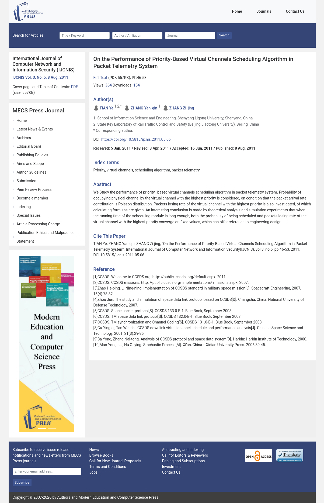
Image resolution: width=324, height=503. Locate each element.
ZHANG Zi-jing (181, 108)
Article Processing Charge (38, 224)
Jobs (93, 472)
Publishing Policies (32, 155)
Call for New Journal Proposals (115, 461)
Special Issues (29, 215)
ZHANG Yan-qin (144, 108)
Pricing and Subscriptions (183, 461)
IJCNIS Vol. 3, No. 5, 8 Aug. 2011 (40, 77)
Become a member (32, 198)
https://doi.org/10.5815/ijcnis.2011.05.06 (136, 139)
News (94, 449)
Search (224, 35)
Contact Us (296, 10)
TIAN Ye (106, 108)
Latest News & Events (35, 129)
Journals (264, 10)
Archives (24, 138)
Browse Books (101, 455)
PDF (74, 87)
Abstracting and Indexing (183, 449)
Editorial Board (29, 146)
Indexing (24, 207)
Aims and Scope (30, 163)
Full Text (100, 77)
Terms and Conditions (107, 466)
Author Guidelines (31, 172)
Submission (26, 181)
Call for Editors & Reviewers (185, 455)
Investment (171, 466)
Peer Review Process (34, 189)
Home (238, 10)
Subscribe (22, 482)
